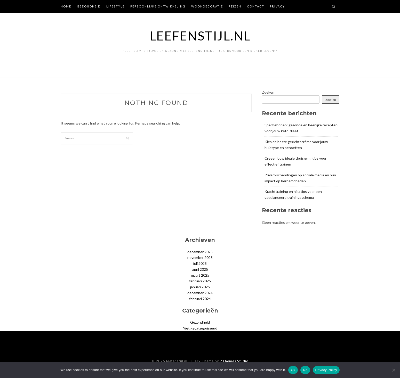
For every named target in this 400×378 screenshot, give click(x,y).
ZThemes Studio (234, 361)
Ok (293, 370)
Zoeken (268, 92)
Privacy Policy (326, 370)
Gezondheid (89, 6)
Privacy (277, 6)
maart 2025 (200, 275)
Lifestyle (115, 6)
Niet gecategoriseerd (200, 328)
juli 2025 (200, 263)
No (305, 370)
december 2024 (200, 293)
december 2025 (200, 252)
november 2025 (200, 257)
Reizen (235, 6)
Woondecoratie (207, 6)
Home (66, 6)
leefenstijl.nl (200, 35)
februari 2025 (200, 281)
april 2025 (200, 269)
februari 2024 (200, 299)
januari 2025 (200, 287)
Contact (255, 6)
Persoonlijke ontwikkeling (158, 6)
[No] (393, 370)
